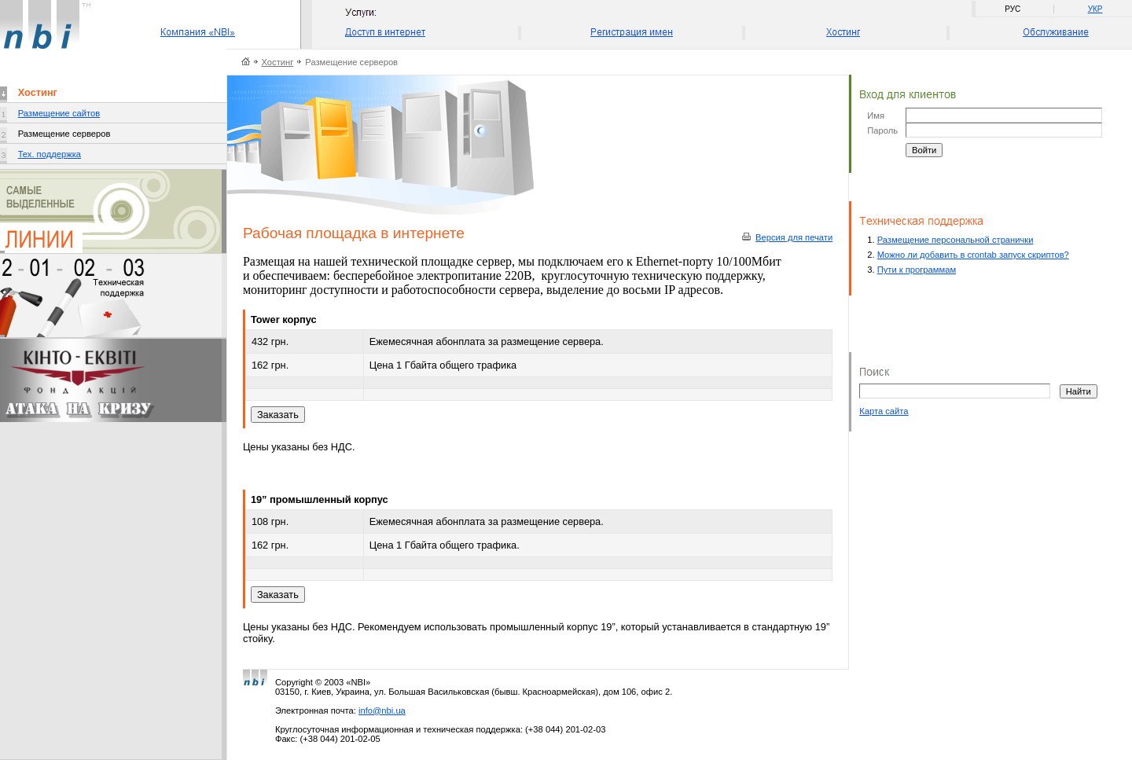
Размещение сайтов (59, 113)
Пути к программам (916, 269)
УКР (1095, 9)
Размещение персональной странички (955, 239)
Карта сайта (883, 411)
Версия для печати (793, 237)
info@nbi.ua (382, 710)
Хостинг (278, 62)
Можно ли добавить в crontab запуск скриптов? (973, 254)
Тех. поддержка (49, 154)
